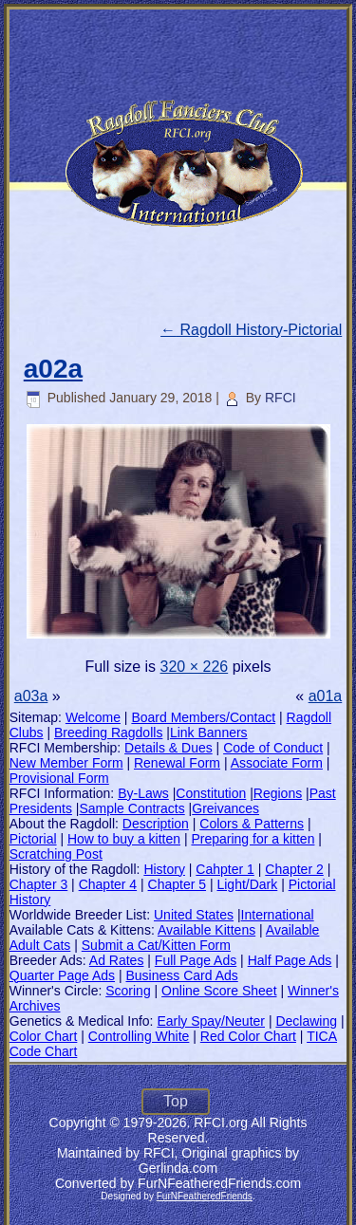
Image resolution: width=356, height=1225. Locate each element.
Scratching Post (56, 854)
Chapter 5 (177, 884)
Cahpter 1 (224, 869)
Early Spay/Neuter (211, 1021)
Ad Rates (116, 960)
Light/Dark (246, 884)
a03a (31, 696)
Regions (277, 793)
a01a (326, 696)
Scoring (127, 990)
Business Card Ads (181, 975)
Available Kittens (206, 929)
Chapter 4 (108, 884)
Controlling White (139, 1036)
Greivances (225, 808)
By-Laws (143, 793)
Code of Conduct (273, 747)
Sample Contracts (131, 808)
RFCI (280, 397)
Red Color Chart (248, 1036)
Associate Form (277, 762)
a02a (53, 368)
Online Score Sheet (218, 990)
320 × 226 (194, 667)
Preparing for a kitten (252, 838)
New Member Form (66, 762)
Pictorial (33, 838)
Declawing (306, 1021)
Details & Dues (168, 747)
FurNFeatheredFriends (205, 1196)
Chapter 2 (294, 869)
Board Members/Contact (203, 717)
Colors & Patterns (251, 823)
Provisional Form (59, 778)
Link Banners (209, 732)
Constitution (211, 793)
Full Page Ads (195, 960)
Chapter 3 (38, 884)
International (277, 914)
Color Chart (43, 1036)
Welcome (93, 717)
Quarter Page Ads (62, 975)
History (164, 869)
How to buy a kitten (123, 838)
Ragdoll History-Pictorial (251, 330)
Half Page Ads (290, 960)
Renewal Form (177, 762)
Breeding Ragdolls (108, 732)
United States (194, 914)
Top (175, 1101)
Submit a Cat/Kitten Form (156, 945)
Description (155, 823)
